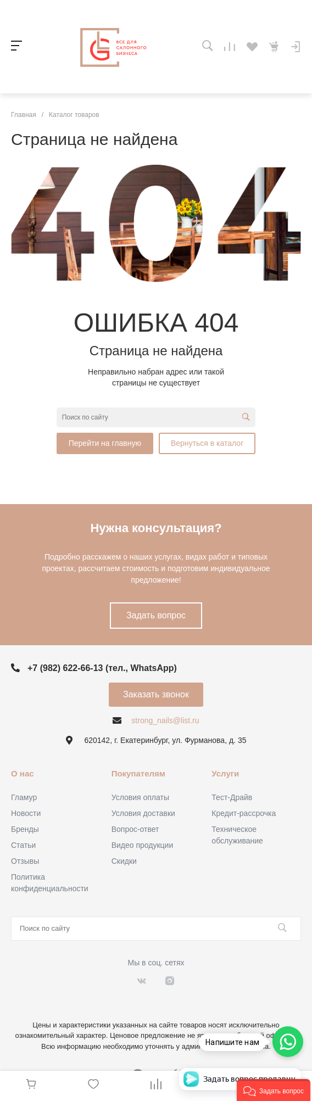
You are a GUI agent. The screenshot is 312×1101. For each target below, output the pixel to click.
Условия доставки (143, 813)
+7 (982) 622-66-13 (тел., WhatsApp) (102, 668)
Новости (26, 813)
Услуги (225, 773)
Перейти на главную (105, 443)
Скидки (124, 861)
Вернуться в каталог (207, 443)
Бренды (25, 829)
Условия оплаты (140, 797)
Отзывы (25, 861)
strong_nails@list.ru (165, 720)
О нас (22, 773)
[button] (273, 1090)
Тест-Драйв (231, 797)
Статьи (23, 845)
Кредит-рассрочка (243, 813)
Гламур (24, 797)
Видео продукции (143, 845)
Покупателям (138, 773)
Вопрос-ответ (135, 829)
